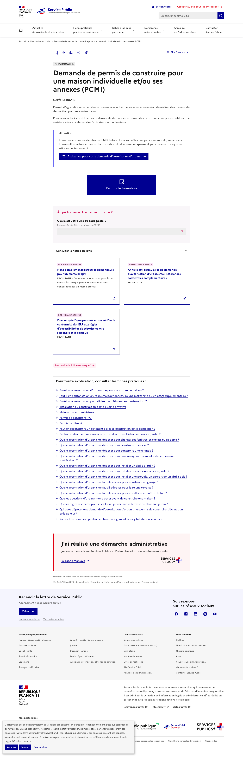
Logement (24, 661)
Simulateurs (129, 650)
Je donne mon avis (73, 561)
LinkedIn (195, 614)
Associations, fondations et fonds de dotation (92, 661)
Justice (73, 645)
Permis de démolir (71, 423)
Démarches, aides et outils (152, 30)
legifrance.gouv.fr (136, 707)
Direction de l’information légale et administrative (175, 695)
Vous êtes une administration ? (191, 661)
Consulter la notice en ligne (74, 251)
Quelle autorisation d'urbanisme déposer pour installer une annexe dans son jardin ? (114, 471)
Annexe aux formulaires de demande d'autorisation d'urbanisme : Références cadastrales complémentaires (154, 274)
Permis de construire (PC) (75, 418)
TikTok (186, 614)
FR (178, 52)
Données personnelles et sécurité (147, 740)
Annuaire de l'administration (138, 672)
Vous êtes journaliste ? (187, 667)
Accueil (22, 41)
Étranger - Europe (79, 650)
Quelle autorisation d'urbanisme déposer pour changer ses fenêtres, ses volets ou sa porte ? (119, 440)
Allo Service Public (133, 667)
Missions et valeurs (185, 650)
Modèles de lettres (133, 656)
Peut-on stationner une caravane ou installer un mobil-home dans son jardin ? (109, 434)
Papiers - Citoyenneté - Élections (35, 639)
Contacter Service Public (213, 30)
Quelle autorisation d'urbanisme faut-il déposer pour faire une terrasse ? (106, 487)
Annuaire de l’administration (185, 30)
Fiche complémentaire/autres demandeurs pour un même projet (85, 272)
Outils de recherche (133, 661)
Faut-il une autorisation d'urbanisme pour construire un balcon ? (101, 390)
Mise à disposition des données (191, 645)
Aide (178, 656)
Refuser (25, 747)
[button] (86, 53)
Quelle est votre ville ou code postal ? (121, 223)
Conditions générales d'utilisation (184, 740)
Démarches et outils (40, 41)
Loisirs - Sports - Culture (82, 656)
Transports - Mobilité (29, 667)
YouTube (214, 614)
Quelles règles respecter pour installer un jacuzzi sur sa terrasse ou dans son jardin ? (113, 504)
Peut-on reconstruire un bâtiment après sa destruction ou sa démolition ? (107, 429)
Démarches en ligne (133, 639)
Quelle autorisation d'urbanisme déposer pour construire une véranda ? (106, 450)
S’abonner (28, 611)
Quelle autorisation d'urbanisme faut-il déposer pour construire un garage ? (108, 482)
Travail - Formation (28, 656)
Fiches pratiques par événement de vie (85, 30)
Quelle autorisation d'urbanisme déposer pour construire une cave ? (104, 445)
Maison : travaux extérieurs (76, 412)
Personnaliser (40, 747)
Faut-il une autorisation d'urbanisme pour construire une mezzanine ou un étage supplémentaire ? (123, 396)
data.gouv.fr (182, 707)
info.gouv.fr (160, 707)
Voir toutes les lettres (53, 619)
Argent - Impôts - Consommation (86, 639)
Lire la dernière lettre (29, 619)
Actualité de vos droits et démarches (48, 30)
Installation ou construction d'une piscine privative (92, 407)
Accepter (11, 747)
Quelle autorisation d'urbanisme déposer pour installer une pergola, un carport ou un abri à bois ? (123, 476)
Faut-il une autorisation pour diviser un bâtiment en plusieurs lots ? (103, 401)
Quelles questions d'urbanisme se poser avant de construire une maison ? (107, 498)
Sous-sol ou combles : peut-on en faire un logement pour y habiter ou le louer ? (110, 519)
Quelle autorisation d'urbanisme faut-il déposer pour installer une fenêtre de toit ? (113, 493)
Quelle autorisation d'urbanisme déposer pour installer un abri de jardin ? (107, 466)
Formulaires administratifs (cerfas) (140, 645)
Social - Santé (25, 650)
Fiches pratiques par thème (121, 30)
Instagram (205, 614)
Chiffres (180, 639)
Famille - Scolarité (27, 645)
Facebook (176, 614)
